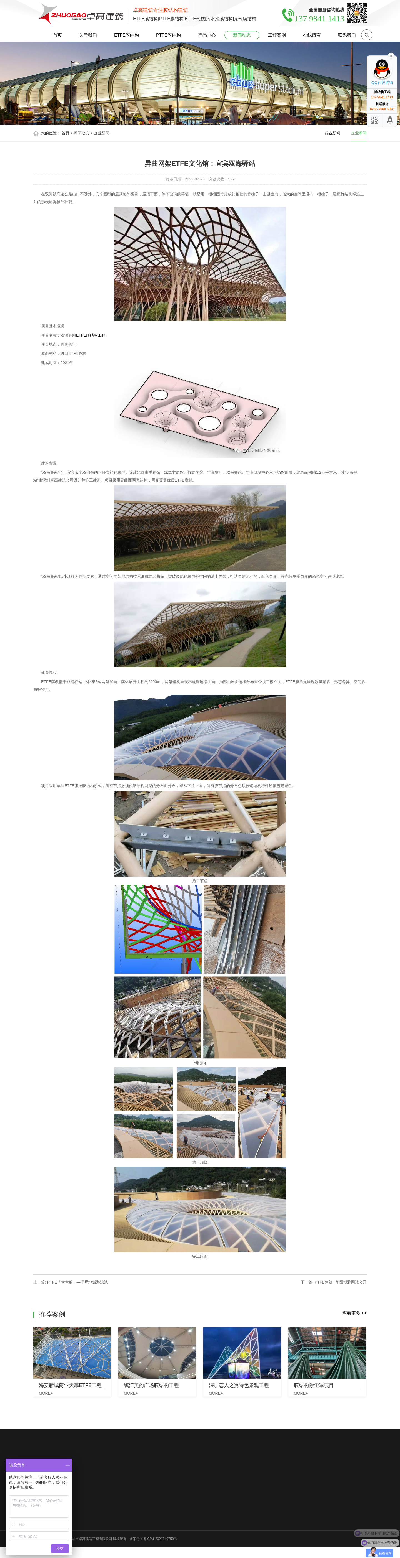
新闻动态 (242, 35)
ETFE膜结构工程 (91, 335)
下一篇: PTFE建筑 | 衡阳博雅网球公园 (334, 1282)
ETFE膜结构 (126, 35)
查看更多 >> (354, 1313)
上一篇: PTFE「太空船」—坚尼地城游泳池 (70, 1282)
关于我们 (88, 35)
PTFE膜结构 (168, 35)
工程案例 (277, 35)
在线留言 (312, 35)
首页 (57, 35)
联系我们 (347, 35)
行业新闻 (332, 133)
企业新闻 (101, 133)
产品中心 (207, 35)
